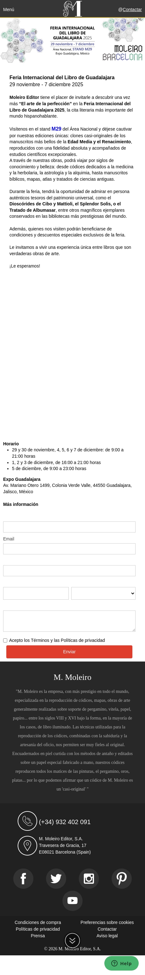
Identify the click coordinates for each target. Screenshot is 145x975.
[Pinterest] (122, 878)
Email (8, 538)
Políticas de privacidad (38, 929)
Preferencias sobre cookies (107, 922)
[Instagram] (89, 878)
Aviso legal (107, 935)
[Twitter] (56, 878)
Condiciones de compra (37, 922)
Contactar (132, 9)
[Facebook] (23, 878)
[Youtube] (72, 901)
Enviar (69, 651)
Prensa (38, 935)
